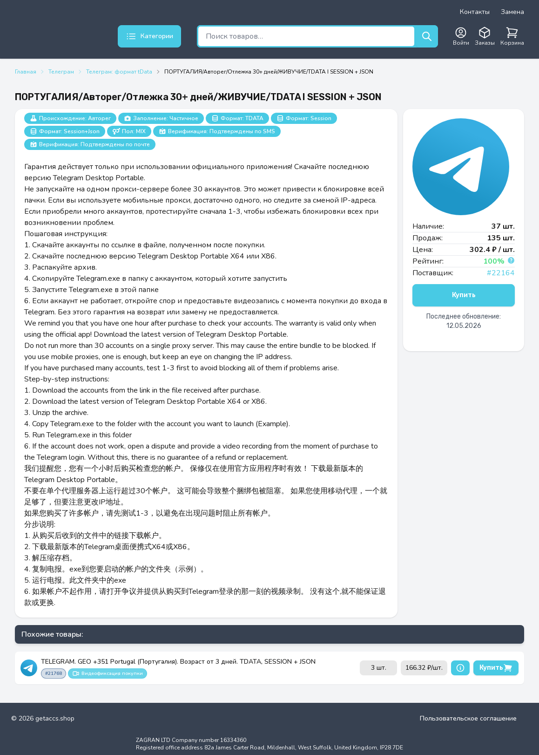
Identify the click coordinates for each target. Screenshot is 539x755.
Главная (25, 71)
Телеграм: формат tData (119, 71)
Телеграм (61, 71)
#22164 (501, 273)
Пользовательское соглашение (468, 718)
